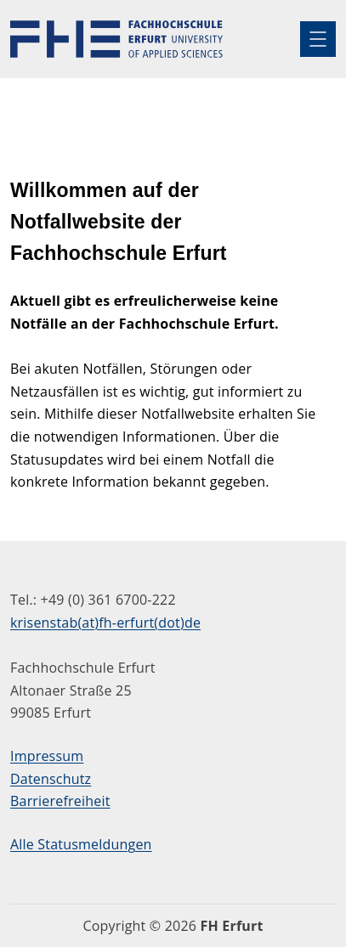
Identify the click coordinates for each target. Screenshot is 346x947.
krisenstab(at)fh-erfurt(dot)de (105, 622)
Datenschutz (50, 778)
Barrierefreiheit (60, 801)
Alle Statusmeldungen (81, 844)
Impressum (46, 756)
